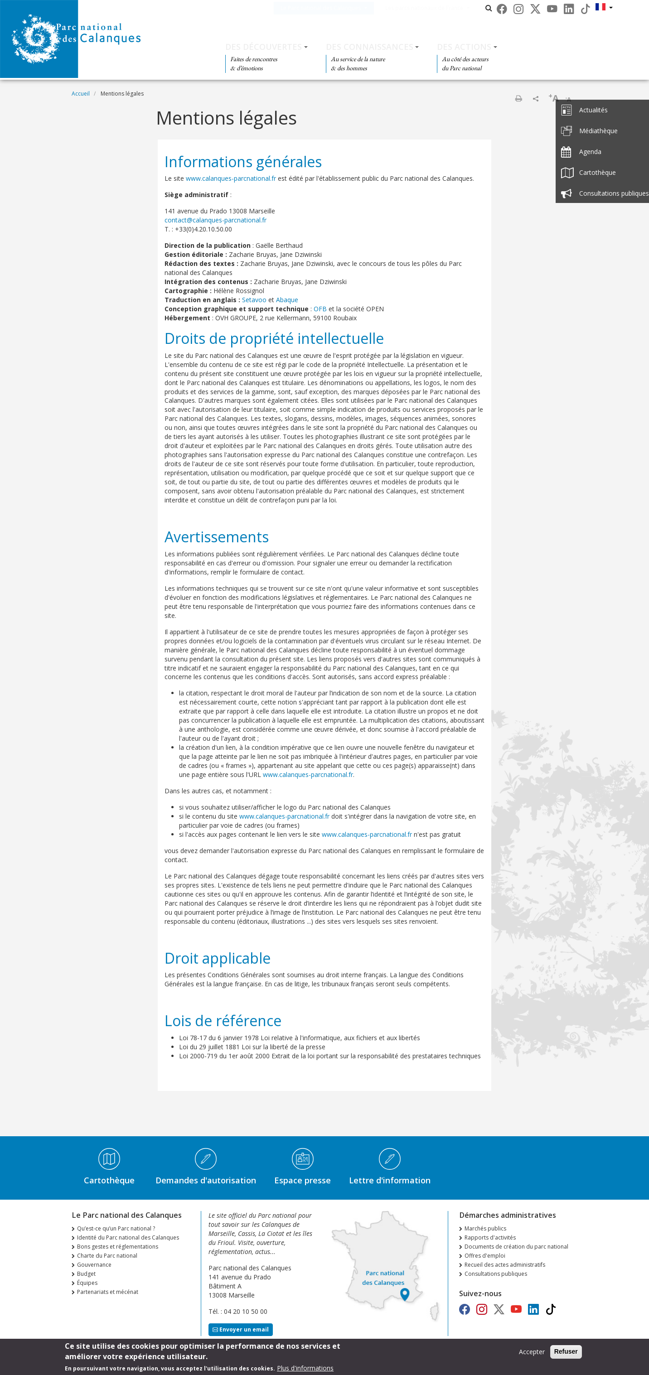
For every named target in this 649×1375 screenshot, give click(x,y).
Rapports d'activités (490, 1237)
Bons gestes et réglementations (117, 1246)
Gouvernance (94, 1265)
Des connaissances (369, 46)
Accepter (532, 1353)
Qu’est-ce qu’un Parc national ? (116, 1228)
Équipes (87, 1283)
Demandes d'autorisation (205, 1180)
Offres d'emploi (485, 1255)
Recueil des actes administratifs (505, 1265)
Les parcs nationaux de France (438, 8)
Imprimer (518, 98)
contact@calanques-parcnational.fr (215, 220)
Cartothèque (109, 1180)
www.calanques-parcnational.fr (231, 178)
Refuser (566, 1352)
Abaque (287, 299)
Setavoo (254, 299)
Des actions (464, 46)
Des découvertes (263, 46)
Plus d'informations (305, 1369)
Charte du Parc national (107, 1255)
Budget (86, 1274)
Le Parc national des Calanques (334, 8)
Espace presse (302, 1180)
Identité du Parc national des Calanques (128, 1237)
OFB (320, 308)
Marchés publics (485, 1228)
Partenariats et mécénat (107, 1292)
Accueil (81, 93)
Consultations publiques (496, 1274)
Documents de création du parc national (516, 1246)
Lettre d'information (390, 1180)
